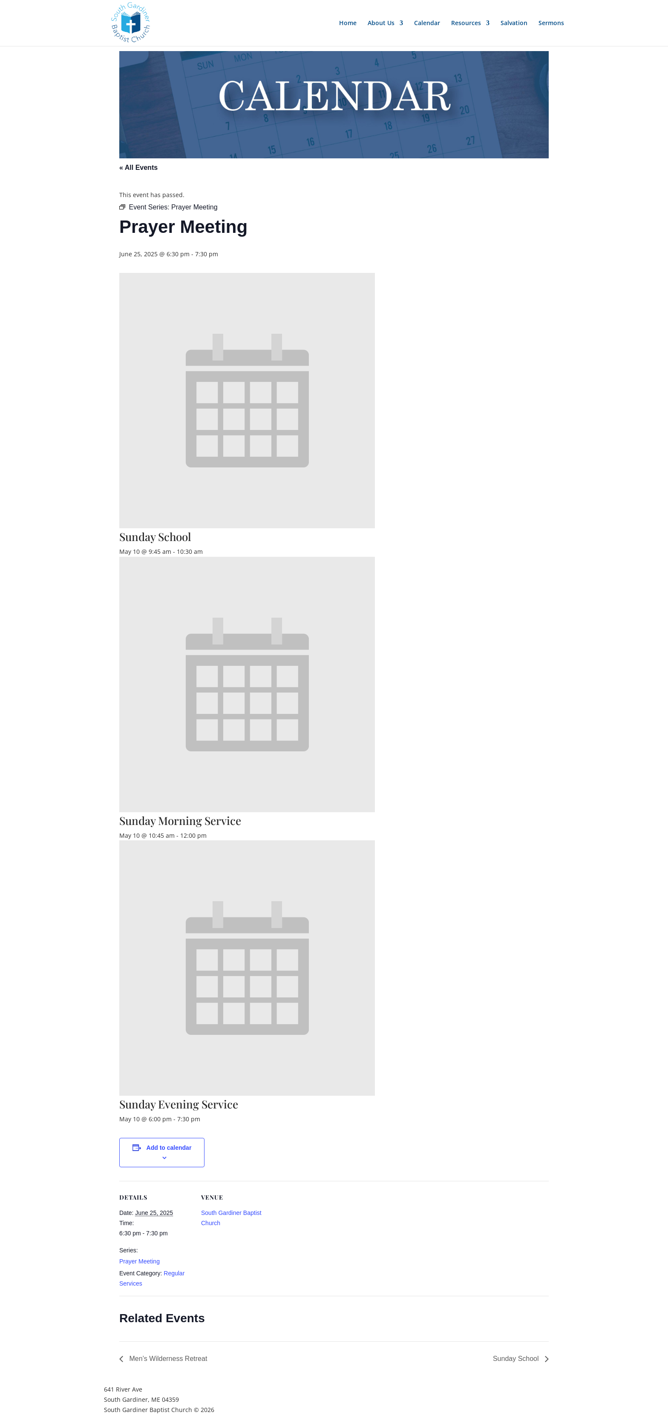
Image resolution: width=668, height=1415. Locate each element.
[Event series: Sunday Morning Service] (211, 835)
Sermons (551, 23)
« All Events (138, 167)
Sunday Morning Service (180, 820)
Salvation (514, 23)
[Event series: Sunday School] (207, 551)
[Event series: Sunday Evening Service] (205, 1119)
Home (348, 23)
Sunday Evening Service (178, 1104)
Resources (466, 23)
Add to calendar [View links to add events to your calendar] (169, 1147)
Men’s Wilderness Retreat (167, 1358)
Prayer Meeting (139, 1261)
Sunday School (155, 536)
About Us (381, 23)
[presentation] (247, 526)
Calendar (427, 23)
